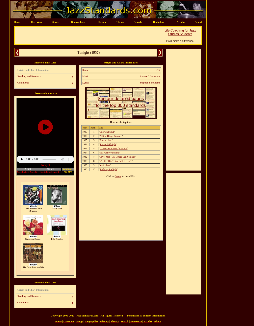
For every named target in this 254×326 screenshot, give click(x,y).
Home (17, 21)
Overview (36, 21)
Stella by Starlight (108, 169)
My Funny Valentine (109, 152)
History (102, 21)
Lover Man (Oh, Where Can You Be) (117, 156)
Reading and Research (29, 76)
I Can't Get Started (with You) (114, 148)
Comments (23, 82)
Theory (120, 21)
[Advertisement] (87, 35)
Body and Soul (107, 131)
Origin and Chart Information (33, 69)
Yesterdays (105, 165)
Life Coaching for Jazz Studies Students (180, 32)
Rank (85, 69)
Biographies (78, 21)
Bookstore (159, 21)
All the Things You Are (111, 136)
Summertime (106, 140)
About (198, 21)
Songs (55, 21)
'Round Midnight (108, 144)
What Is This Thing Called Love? (116, 161)
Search (138, 21)
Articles (181, 21)
